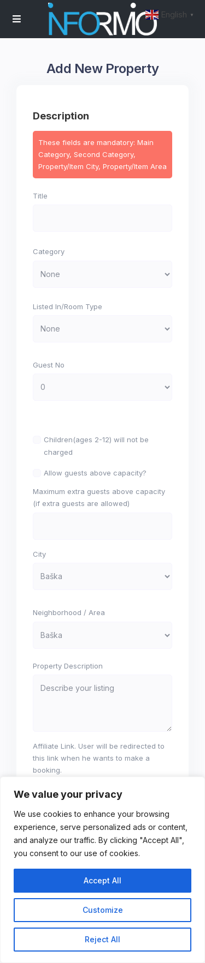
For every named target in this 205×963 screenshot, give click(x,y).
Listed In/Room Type (67, 306)
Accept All (102, 880)
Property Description (68, 665)
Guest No (49, 364)
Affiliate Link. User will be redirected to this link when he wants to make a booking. (99, 758)
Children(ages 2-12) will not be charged (96, 445)
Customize (103, 909)
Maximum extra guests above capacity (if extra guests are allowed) (99, 497)
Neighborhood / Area (69, 612)
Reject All (102, 939)
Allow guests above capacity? (95, 472)
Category (49, 251)
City (39, 554)
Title (40, 195)
